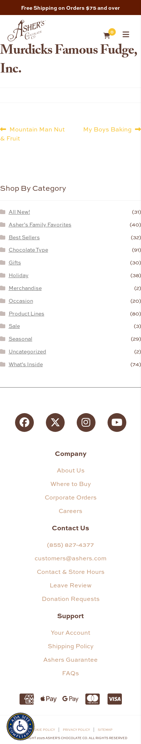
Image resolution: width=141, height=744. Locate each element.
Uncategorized (27, 351)
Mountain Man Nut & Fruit (32, 133)
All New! (19, 211)
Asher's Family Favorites (40, 224)
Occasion (21, 300)
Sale (14, 325)
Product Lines (26, 313)
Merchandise (25, 287)
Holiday (19, 275)
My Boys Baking (107, 129)
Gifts (15, 262)
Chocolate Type (28, 249)
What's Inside (26, 364)
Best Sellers (24, 237)
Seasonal (20, 338)
